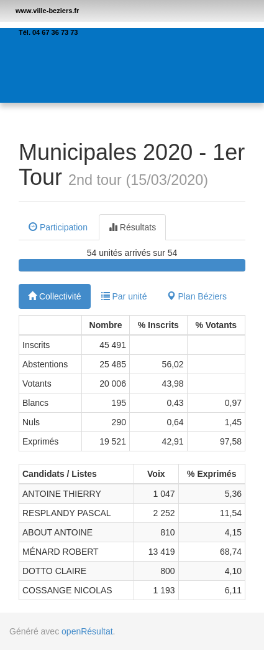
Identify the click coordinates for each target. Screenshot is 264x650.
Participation (58, 227)
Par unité (124, 296)
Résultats (132, 227)
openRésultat (87, 631)
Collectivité (54, 296)
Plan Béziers (197, 296)
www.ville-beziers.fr (47, 10)
